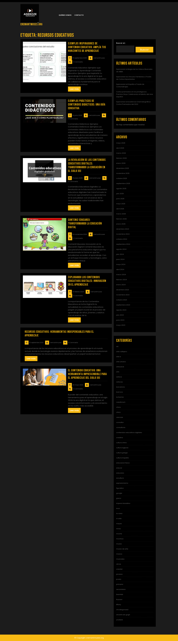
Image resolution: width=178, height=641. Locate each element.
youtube (119, 620)
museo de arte (122, 549)
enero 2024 (121, 284)
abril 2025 (120, 209)
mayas (119, 523)
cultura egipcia (122, 448)
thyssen (119, 599)
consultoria (120, 427)
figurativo (120, 488)
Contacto (79, 15)
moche (119, 534)
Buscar (144, 49)
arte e (118, 356)
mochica (119, 539)
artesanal (120, 367)
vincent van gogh (123, 614)
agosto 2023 (121, 310)
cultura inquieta (122, 458)
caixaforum (120, 402)
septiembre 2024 (123, 244)
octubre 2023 (121, 300)
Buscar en (120, 43)
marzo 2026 (121, 153)
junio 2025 (120, 198)
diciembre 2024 (122, 229)
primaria (119, 584)
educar (119, 468)
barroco (119, 392)
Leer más (74, 89)
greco (118, 498)
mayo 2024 (120, 264)
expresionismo (122, 483)
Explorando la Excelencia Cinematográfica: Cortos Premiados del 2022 (133, 103)
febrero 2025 (121, 219)
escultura (120, 478)
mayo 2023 (120, 325)
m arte (119, 518)
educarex (120, 473)
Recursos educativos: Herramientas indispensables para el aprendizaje (59, 333)
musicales (120, 559)
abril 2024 (120, 269)
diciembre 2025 (122, 168)
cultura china (121, 442)
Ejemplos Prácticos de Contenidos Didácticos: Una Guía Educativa (86, 104)
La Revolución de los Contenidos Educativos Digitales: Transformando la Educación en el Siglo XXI (87, 165)
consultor (120, 422)
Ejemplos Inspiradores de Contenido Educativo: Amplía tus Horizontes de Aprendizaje (87, 47)
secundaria (120, 589)
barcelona (120, 387)
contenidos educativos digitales (129, 432)
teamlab (119, 594)
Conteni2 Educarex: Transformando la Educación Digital (85, 223)
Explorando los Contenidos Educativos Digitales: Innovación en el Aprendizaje (87, 281)
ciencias (119, 417)
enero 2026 (120, 163)
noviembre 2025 (122, 173)
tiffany (118, 604)
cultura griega (122, 453)
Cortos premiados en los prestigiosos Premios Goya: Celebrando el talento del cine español (134, 94)
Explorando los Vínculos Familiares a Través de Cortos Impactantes (133, 78)
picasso (119, 574)
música (119, 554)
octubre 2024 (121, 239)
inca (118, 508)
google (119, 493)
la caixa (119, 513)
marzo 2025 (121, 214)
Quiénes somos (65, 15)
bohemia (120, 397)
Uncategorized (122, 609)
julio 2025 (120, 193)
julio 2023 (120, 315)
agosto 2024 (121, 249)
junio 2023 (120, 320)
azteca (119, 377)
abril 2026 (120, 148)
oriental (119, 569)
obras (118, 564)
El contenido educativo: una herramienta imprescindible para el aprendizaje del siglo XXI (87, 374)
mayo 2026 (120, 143)
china (118, 407)
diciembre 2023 (122, 290)
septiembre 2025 (123, 183)
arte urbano (121, 361)
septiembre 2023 (123, 305)
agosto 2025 (121, 188)
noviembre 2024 (123, 234)
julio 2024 (120, 254)
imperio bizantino (123, 503)
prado (118, 579)
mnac (118, 528)
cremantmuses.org (31, 24)
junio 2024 (120, 259)
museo (119, 544)
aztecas (119, 382)
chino (118, 412)
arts (117, 372)
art (117, 346)
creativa (119, 437)
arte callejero (121, 351)
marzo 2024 (121, 274)
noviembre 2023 (122, 295)
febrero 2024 (121, 279)
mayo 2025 (120, 204)
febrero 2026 (121, 158)
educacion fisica (123, 463)
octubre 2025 (121, 178)
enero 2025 (120, 224)
